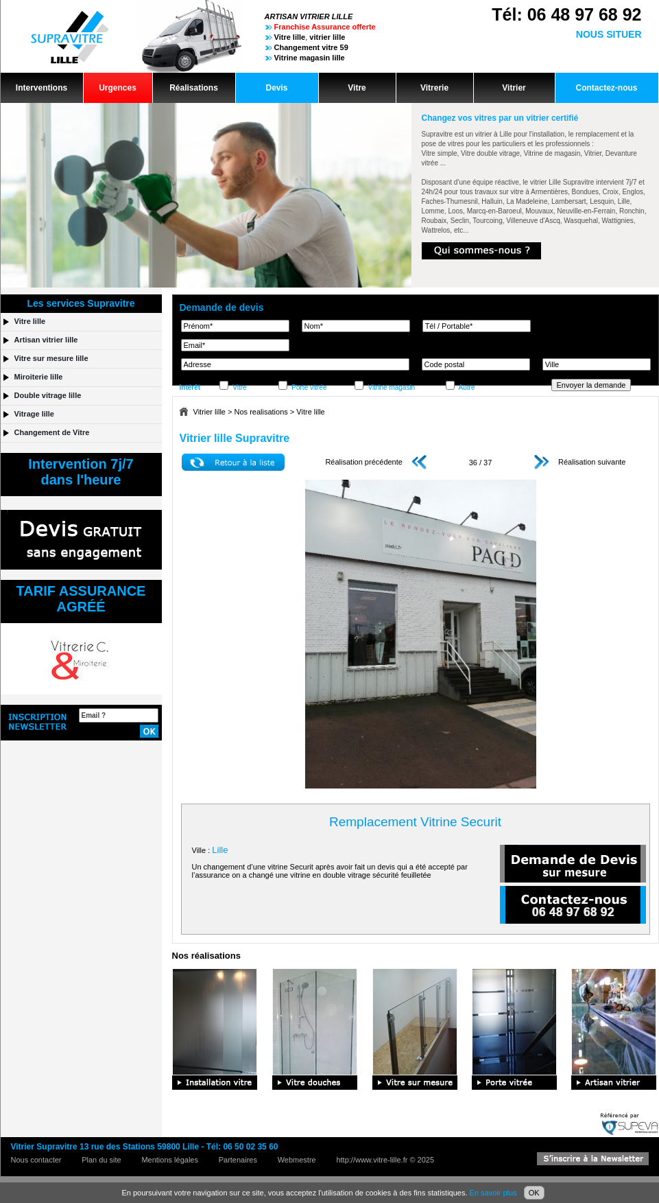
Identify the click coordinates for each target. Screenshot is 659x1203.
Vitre (357, 88)
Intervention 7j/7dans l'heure (80, 471)
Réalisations (193, 88)
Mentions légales (169, 1160)
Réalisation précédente (376, 462)
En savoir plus (493, 1193)
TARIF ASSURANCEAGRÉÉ (81, 598)
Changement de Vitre (52, 432)
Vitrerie (434, 88)
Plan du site (101, 1160)
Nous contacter (36, 1160)
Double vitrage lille (48, 395)
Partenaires (238, 1160)
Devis (276, 88)
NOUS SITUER (609, 34)
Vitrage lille (34, 414)
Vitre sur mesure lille (51, 358)
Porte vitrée (308, 387)
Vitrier (513, 88)
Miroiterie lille (38, 377)
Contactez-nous (607, 88)
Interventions (41, 88)
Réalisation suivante (580, 462)
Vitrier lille (209, 412)
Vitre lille (310, 412)
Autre (467, 387)
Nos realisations (261, 412)
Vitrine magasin (391, 387)
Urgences (117, 88)
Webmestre (297, 1160)
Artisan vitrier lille (46, 340)
